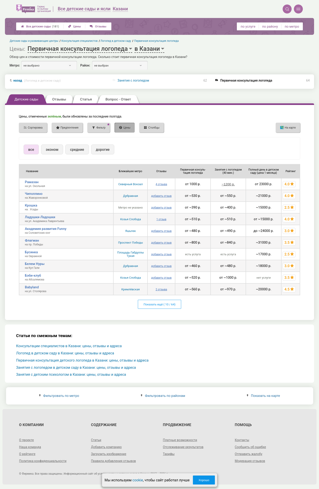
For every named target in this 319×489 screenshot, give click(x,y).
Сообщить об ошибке (250, 447)
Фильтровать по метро (59, 396)
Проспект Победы (130, 242)
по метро (292, 26)
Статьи (96, 440)
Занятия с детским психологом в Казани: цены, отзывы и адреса (71, 374)
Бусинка (31, 252)
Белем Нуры (35, 264)
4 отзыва (161, 184)
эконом (52, 149)
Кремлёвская (130, 289)
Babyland (32, 287)
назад (37, 80)
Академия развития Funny (45, 229)
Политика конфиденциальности (42, 461)
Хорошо (203, 480)
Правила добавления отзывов (113, 461)
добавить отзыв (161, 196)
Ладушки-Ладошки (40, 217)
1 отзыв (161, 219)
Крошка (31, 205)
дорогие (103, 149)
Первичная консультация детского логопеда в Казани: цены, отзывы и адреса (82, 360)
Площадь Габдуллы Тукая (130, 254)
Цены (74, 26)
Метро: (15, 65)
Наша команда (30, 447)
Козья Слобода (130, 219)
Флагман (32, 240)
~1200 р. (228, 184)
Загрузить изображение (108, 454)
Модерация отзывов (250, 461)
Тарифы (169, 454)
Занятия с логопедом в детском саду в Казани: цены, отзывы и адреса (76, 367)
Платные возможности (180, 440)
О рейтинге (27, 454)
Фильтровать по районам (163, 396)
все (31, 149)
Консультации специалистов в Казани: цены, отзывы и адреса (69, 346)
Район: (85, 65)
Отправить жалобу (248, 454)
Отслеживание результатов (183, 447)
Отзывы (98, 26)
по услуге (248, 26)
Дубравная (130, 196)
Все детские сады (40, 26)
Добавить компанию (106, 447)
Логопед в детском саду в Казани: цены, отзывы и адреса (65, 353)
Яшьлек (130, 231)
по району (270, 26)
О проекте (26, 440)
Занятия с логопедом (133, 80)
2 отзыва (161, 289)
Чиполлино (34, 194)
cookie (137, 480)
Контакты (242, 440)
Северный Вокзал (130, 184)
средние (77, 149)
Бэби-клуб (33, 275)
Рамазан (32, 182)
